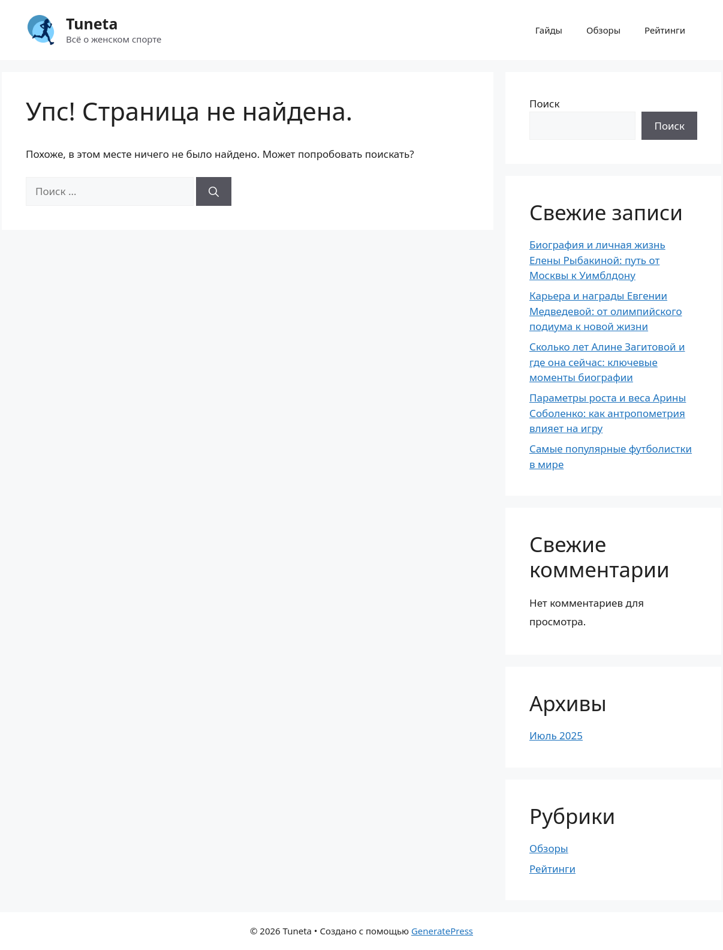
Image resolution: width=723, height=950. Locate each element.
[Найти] (213, 191)
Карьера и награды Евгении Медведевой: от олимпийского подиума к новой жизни (605, 311)
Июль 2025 (556, 735)
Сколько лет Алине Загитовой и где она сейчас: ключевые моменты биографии (607, 362)
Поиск (544, 103)
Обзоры (603, 30)
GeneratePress (442, 931)
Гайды (548, 30)
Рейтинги (664, 30)
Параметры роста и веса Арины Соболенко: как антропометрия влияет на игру (607, 413)
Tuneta (92, 23)
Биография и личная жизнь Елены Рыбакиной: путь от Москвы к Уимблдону (597, 260)
